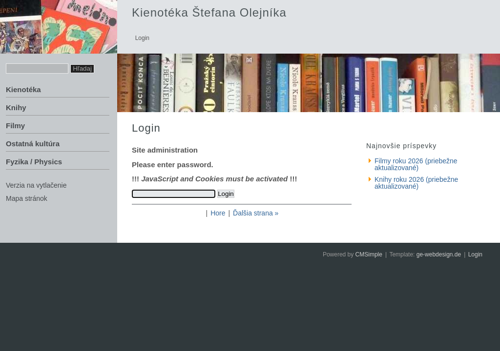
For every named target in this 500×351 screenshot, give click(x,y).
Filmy (15, 125)
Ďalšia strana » (255, 213)
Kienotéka (23, 89)
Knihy (16, 107)
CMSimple (368, 254)
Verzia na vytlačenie (36, 185)
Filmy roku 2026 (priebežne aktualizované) (416, 164)
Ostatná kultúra (33, 143)
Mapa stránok (26, 198)
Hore (217, 213)
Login (475, 254)
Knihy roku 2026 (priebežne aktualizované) (416, 183)
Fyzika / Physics (34, 161)
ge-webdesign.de (439, 254)
